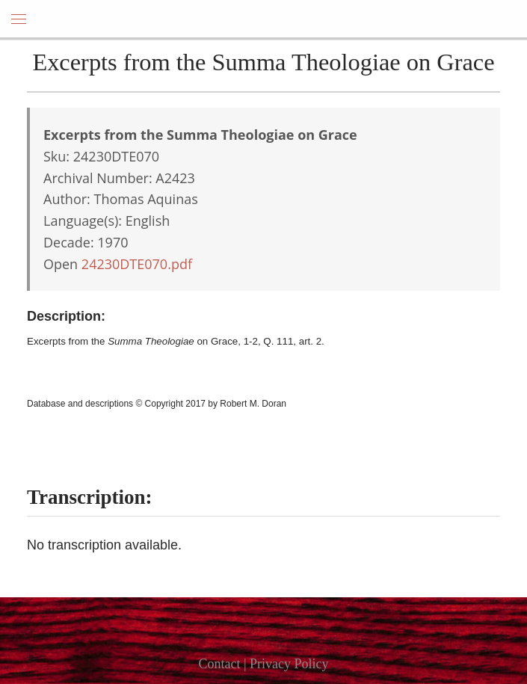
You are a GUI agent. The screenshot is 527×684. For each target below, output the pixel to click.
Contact (219, 663)
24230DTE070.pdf (136, 264)
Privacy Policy (289, 663)
